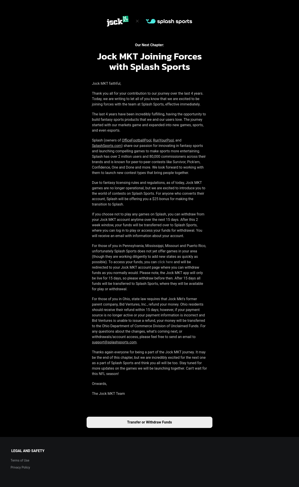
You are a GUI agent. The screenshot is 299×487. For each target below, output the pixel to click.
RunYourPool (163, 140)
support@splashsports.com (114, 342)
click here (165, 262)
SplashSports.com (107, 146)
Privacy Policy (20, 467)
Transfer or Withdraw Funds (149, 422)
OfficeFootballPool (136, 140)
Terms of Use (20, 460)
